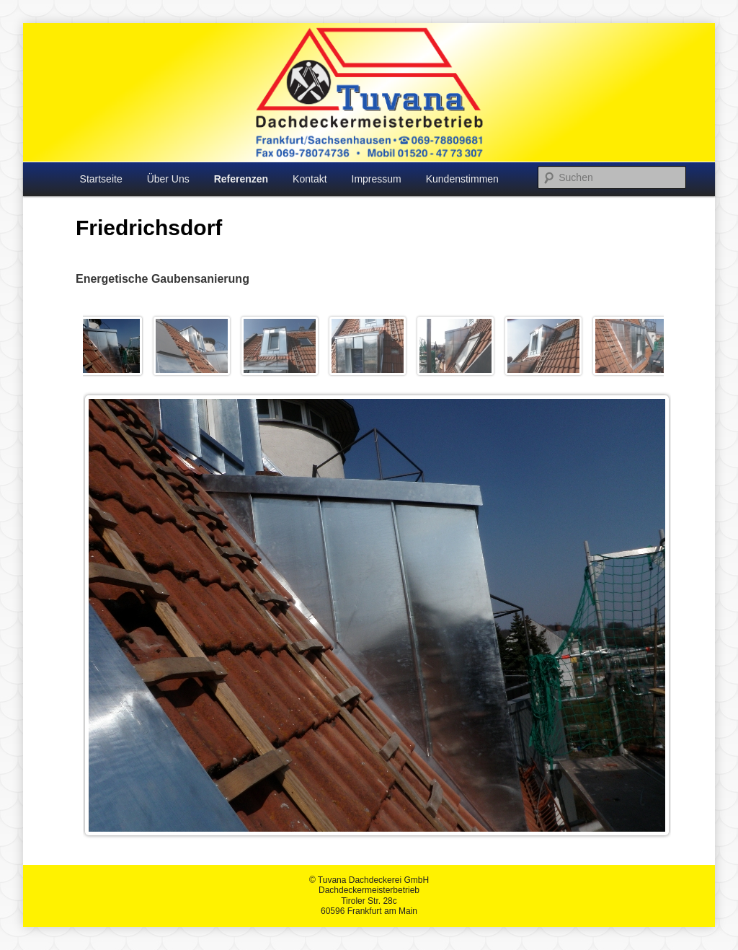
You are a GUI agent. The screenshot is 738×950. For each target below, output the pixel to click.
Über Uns (168, 179)
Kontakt (309, 179)
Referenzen (241, 179)
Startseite (101, 179)
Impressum (376, 179)
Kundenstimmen (462, 179)
